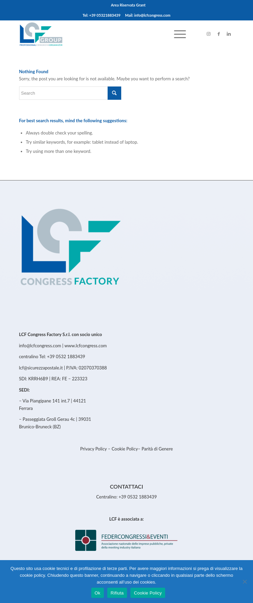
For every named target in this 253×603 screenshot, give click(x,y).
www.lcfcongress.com (85, 345)
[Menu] (176, 33)
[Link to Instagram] (208, 34)
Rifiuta (117, 593)
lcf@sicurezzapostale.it (41, 367)
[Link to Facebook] (219, 34)
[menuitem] (128, 5)
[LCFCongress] (105, 33)
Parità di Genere (157, 448)
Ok (97, 593)
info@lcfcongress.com (40, 345)
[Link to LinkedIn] (229, 34)
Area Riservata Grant (128, 5)
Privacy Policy (94, 448)
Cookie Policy (125, 448)
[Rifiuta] (244, 581)
